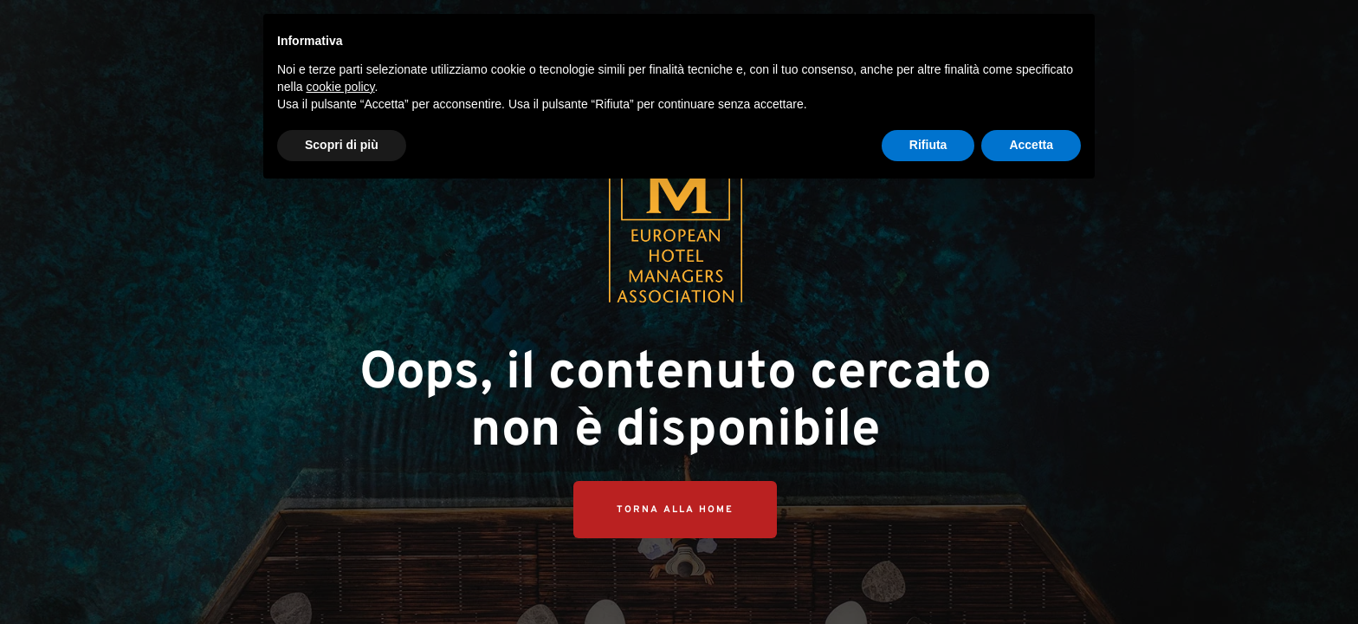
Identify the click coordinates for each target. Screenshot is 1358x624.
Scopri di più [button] (341, 145)
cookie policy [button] (340, 87)
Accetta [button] (1031, 145)
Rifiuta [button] (928, 145)
